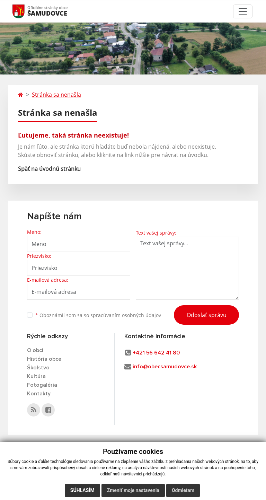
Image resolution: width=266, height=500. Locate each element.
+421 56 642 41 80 (156, 353)
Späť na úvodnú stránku (49, 169)
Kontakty (39, 393)
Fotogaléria (42, 385)
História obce (44, 359)
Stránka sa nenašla (56, 94)
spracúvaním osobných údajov (125, 315)
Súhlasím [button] (82, 490)
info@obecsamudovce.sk (165, 366)
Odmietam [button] (183, 490)
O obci (35, 350)
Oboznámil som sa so (98, 315)
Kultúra (36, 376)
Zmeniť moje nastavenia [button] (133, 490)
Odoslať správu (207, 315)
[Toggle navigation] (242, 11)
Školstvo (38, 367)
